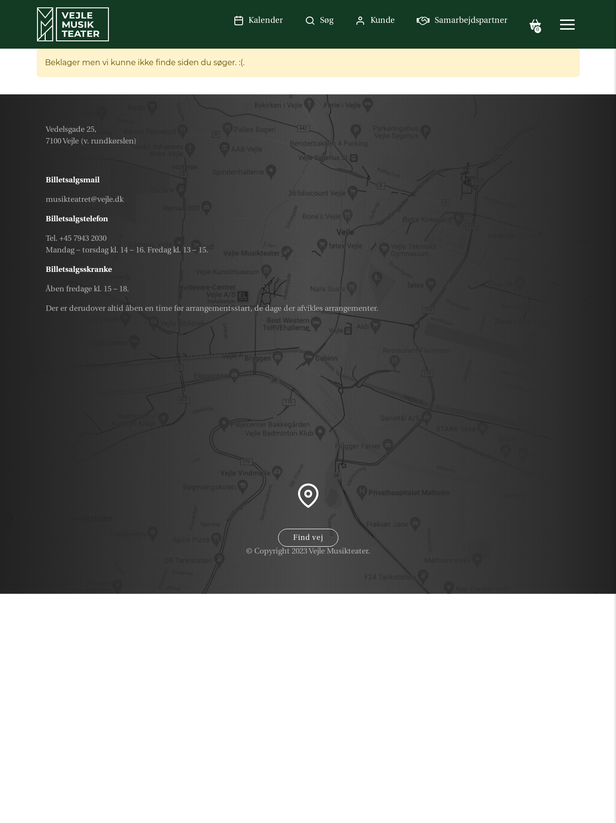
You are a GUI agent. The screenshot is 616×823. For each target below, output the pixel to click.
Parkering (544, 811)
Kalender (546, 719)
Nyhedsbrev (537, 765)
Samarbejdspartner (517, 788)
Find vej (308, 538)
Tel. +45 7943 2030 (76, 238)
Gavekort (546, 742)
